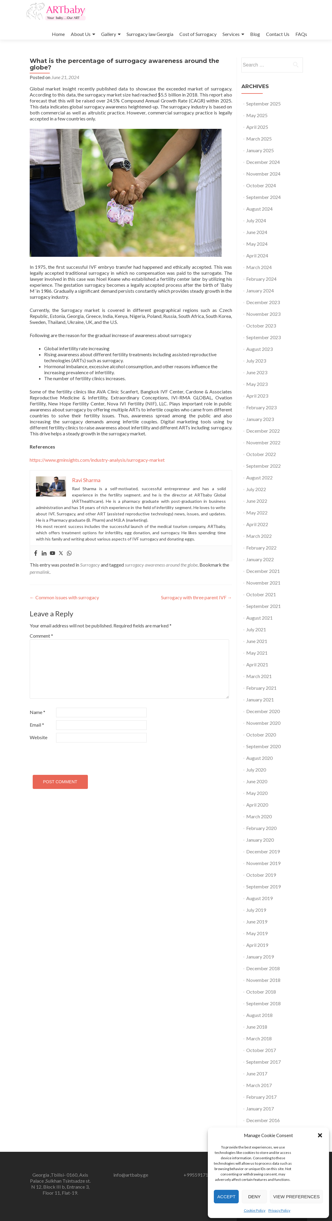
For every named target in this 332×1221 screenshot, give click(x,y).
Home (58, 34)
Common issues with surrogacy (64, 597)
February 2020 (261, 828)
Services (231, 34)
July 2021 (256, 629)
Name (37, 712)
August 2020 (259, 758)
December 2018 (263, 968)
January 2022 (260, 559)
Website (38, 737)
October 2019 (261, 875)
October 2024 (261, 185)
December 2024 (263, 162)
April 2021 (257, 664)
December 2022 (263, 431)
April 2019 (257, 945)
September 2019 (263, 886)
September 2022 (263, 466)
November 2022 (263, 442)
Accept (226, 1196)
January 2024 (260, 290)
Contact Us (277, 34)
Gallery (108, 34)
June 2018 (256, 1027)
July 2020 (256, 769)
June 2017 (256, 1073)
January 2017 (260, 1108)
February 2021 (261, 688)
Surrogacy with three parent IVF (196, 597)
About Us (81, 34)
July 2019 (256, 910)
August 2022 (259, 477)
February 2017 (261, 1097)
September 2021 (263, 606)
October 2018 (261, 991)
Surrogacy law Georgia (150, 34)
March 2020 (259, 816)
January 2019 (260, 956)
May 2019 (257, 933)
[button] (320, 1135)
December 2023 (263, 302)
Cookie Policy (254, 1210)
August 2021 (259, 618)
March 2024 (259, 267)
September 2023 (263, 337)
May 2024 (257, 244)
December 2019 (263, 851)
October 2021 (261, 594)
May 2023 (257, 384)
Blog (255, 34)
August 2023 (259, 349)
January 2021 (260, 699)
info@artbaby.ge (130, 1175)
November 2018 (263, 980)
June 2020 (256, 781)
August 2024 (259, 209)
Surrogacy (90, 565)
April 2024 (257, 255)
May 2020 (257, 793)
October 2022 (261, 454)
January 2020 (260, 840)
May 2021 (257, 653)
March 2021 (259, 676)
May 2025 (257, 115)
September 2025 (263, 103)
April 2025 (257, 127)
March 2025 (259, 138)
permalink (39, 572)
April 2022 (257, 524)
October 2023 (261, 325)
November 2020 (263, 723)
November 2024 (263, 173)
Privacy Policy (279, 1210)
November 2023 (263, 314)
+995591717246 (201, 1175)
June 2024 (256, 232)
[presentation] (71, 755)
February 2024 (261, 279)
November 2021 (263, 582)
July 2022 (256, 489)
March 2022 (259, 536)
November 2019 (263, 863)
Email (37, 725)
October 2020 (261, 734)
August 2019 (259, 898)
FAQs (301, 34)
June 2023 (256, 372)
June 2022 (256, 501)
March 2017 (259, 1085)
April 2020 (257, 805)
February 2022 (261, 547)
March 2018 (259, 1038)
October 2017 (261, 1050)
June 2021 (256, 641)
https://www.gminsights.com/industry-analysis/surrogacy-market (97, 460)
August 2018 (259, 1015)
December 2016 (263, 1120)
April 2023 (257, 396)
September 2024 (263, 197)
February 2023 (261, 407)
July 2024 (256, 220)
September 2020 (263, 746)
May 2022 (257, 512)
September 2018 (263, 1003)
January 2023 (260, 419)
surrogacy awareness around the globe (161, 565)
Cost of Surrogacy (198, 34)
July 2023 (256, 360)
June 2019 (256, 921)
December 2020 (263, 711)
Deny (254, 1196)
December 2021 (263, 571)
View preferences (296, 1196)
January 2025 (260, 150)
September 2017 (263, 1062)
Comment (41, 636)
